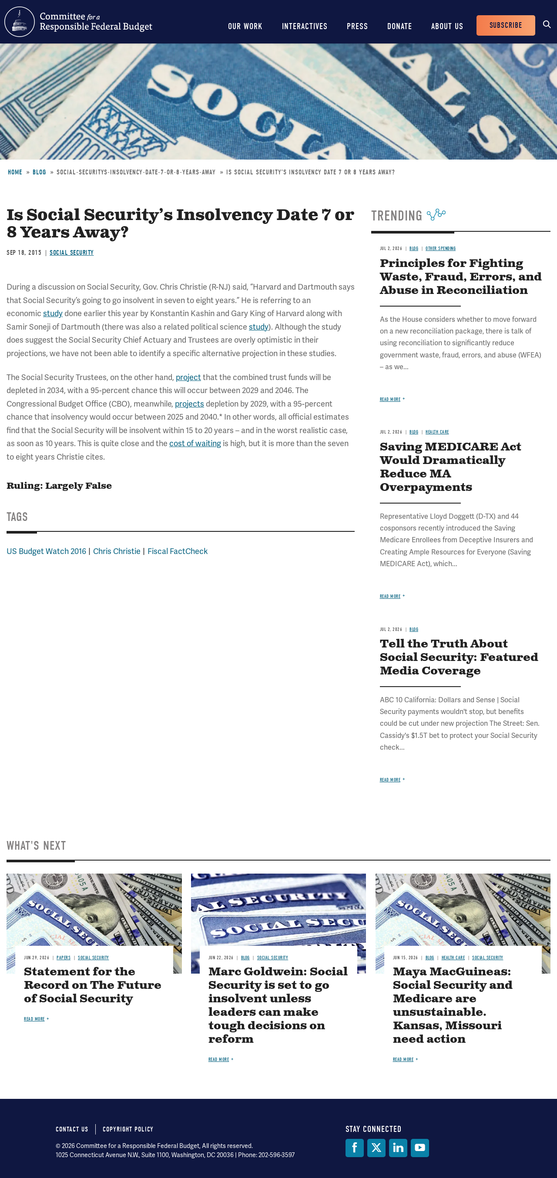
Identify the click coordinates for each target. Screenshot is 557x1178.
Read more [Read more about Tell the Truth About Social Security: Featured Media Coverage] (390, 780)
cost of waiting (195, 443)
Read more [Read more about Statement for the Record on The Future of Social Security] (34, 1019)
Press (357, 26)
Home (15, 172)
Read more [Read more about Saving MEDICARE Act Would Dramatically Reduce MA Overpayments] (390, 596)
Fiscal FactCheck (178, 551)
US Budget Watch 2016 (46, 551)
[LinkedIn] (398, 1148)
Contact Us (72, 1129)
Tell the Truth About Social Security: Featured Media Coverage (459, 658)
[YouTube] (420, 1148)
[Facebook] (355, 1148)
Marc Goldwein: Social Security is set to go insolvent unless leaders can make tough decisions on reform (278, 1005)
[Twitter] (376, 1148)
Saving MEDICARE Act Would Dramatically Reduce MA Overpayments (450, 467)
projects (189, 404)
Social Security (72, 253)
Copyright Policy (128, 1129)
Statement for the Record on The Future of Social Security (92, 985)
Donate (399, 26)
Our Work (245, 26)
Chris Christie (117, 551)
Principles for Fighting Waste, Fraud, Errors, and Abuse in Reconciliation (461, 277)
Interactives (305, 26)
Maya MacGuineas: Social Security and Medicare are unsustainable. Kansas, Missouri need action (453, 1005)
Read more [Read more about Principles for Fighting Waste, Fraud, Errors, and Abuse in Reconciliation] (390, 399)
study (53, 313)
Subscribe (506, 25)
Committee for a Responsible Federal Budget (78, 22)
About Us (447, 26)
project (188, 377)
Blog (39, 172)
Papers (63, 958)
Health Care (437, 432)
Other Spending (441, 248)
